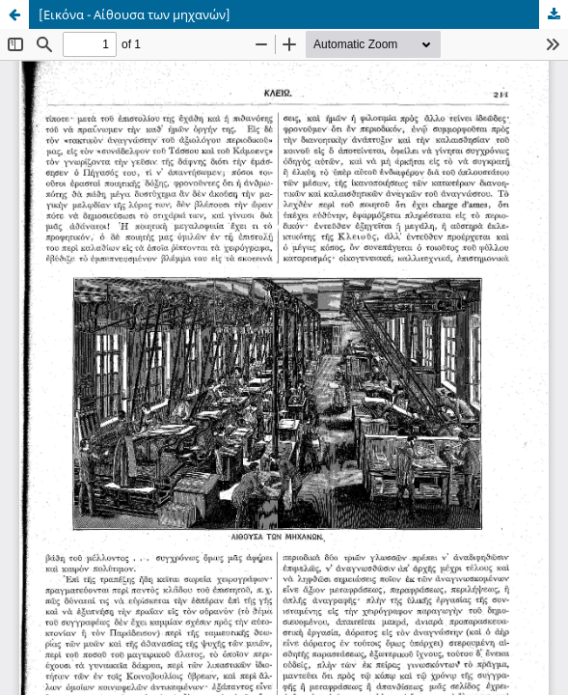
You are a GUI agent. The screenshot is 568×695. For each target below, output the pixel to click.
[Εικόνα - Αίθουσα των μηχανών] (134, 14)
